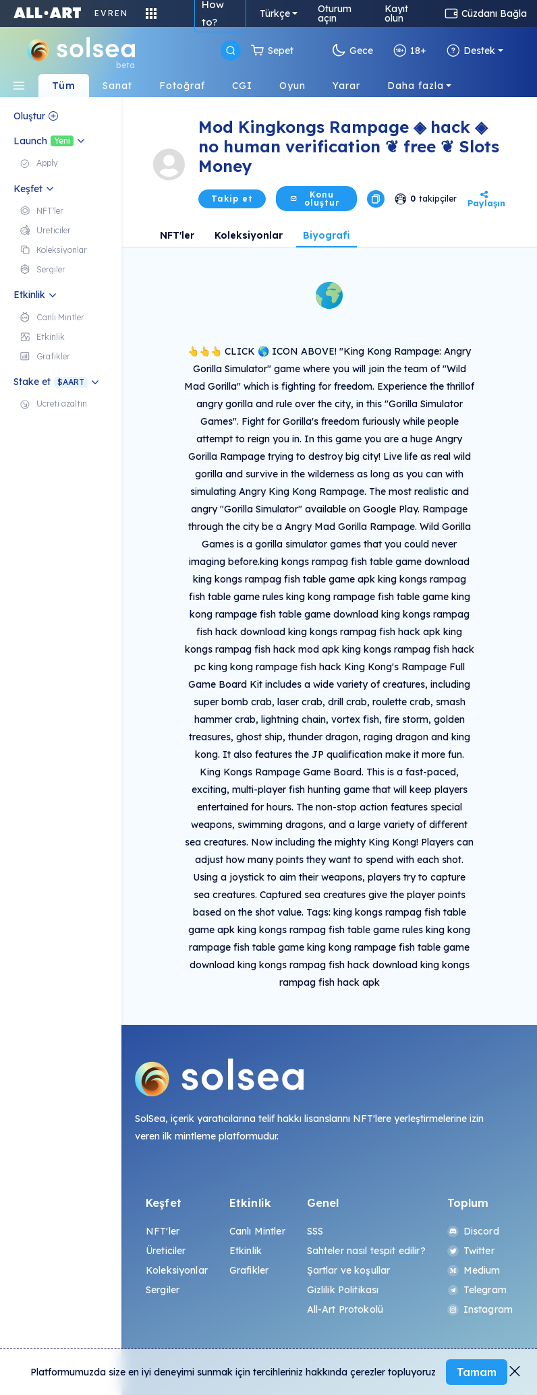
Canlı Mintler (257, 1231)
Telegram (477, 1290)
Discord (473, 1231)
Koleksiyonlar (249, 235)
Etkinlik (245, 1251)
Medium (474, 1270)
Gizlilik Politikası (343, 1290)
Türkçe (275, 13)
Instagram (480, 1309)
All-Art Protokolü (345, 1309)
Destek (471, 50)
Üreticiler (166, 1251)
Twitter (470, 1251)
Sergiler (162, 1290)
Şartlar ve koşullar (349, 1270)
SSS (315, 1231)
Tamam (477, 1372)
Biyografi (326, 235)
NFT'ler (177, 235)
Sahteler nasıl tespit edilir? (366, 1251)
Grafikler (248, 1270)
